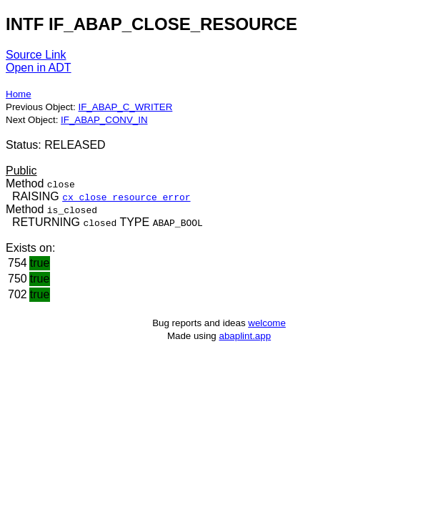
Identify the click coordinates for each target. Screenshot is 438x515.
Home (18, 94)
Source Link (36, 55)
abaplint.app (245, 335)
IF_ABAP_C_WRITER (125, 107)
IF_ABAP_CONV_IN (104, 119)
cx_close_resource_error (126, 196)
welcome (267, 323)
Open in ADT (38, 68)
